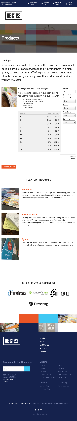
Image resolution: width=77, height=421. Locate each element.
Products (43, 338)
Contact (43, 352)
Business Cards (45, 374)
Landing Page (45, 386)
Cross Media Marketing (48, 377)
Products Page (45, 389)
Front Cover (67, 112)
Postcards (27, 189)
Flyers (25, 239)
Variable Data (62, 371)
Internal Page (44, 383)
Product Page (63, 383)
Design (42, 365)
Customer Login (33, 4)
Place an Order (58, 4)
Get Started (44, 345)
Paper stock (67, 98)
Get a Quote (70, 4)
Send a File (46, 4)
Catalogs (43, 368)
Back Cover (67, 119)
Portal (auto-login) (64, 386)
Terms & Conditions (61, 403)
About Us (43, 348)
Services (43, 342)
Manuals (61, 368)
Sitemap (36, 403)
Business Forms (30, 214)
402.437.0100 (8, 379)
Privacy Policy (47, 403)
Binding (65, 105)
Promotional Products (65, 374)
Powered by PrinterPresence (38, 414)
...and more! (62, 377)
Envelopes (43, 371)
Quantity (65, 88)
